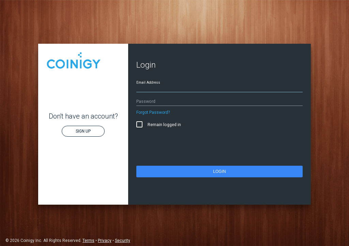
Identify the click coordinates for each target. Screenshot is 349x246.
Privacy (104, 240)
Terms (88, 240)
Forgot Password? (153, 112)
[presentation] (188, 148)
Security (122, 240)
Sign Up (83, 131)
